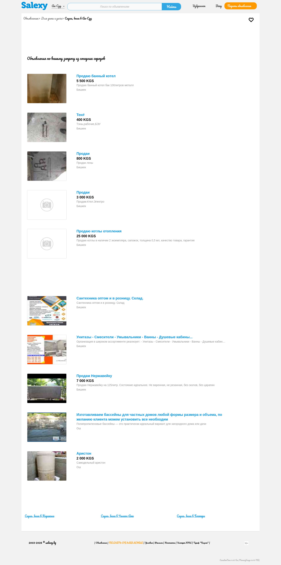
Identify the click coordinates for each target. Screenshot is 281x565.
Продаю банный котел (96, 76)
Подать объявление (239, 5)
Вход (219, 5)
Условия (149, 542)
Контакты (170, 542)
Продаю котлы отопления (99, 231)
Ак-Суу (56, 5)
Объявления (30, 17)
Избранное (199, 5)
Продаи (83, 153)
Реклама (159, 542)
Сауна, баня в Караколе (39, 515)
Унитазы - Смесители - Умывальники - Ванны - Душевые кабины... (134, 337)
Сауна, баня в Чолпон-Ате (117, 515)
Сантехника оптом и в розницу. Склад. (109, 298)
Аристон (83, 453)
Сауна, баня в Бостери (191, 515)
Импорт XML (184, 542)
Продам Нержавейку (94, 375)
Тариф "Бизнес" (201, 542)
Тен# (80, 114)
